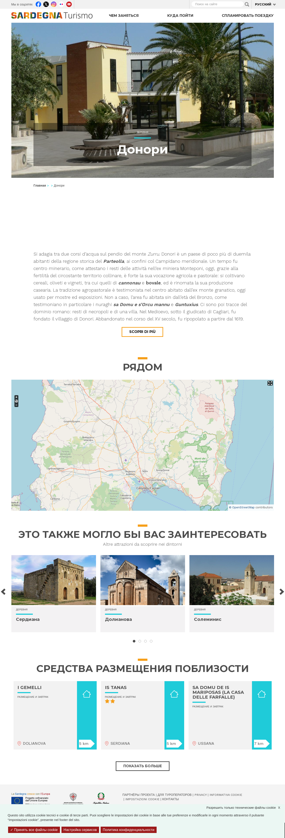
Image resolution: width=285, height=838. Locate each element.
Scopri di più (142, 332)
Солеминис (207, 619)
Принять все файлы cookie (34, 830)
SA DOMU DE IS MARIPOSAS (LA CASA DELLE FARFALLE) (218, 692)
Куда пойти (180, 16)
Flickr (61, 3)
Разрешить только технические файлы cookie (245, 807)
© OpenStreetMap (242, 507)
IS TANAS (116, 687)
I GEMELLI (29, 687)
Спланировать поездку (248, 16)
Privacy (200, 794)
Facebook (38, 3)
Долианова (118, 619)
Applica (247, 4)
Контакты (170, 799)
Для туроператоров (175, 794)
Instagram (53, 3)
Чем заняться (124, 16)
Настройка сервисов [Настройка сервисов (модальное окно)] (80, 830)
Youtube (69, 3)
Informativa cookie (226, 794)
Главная (39, 185)
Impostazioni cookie (142, 799)
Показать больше (142, 766)
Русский (263, 4)
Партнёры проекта (138, 794)
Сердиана (28, 619)
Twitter (46, 3)
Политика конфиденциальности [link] (128, 830)
